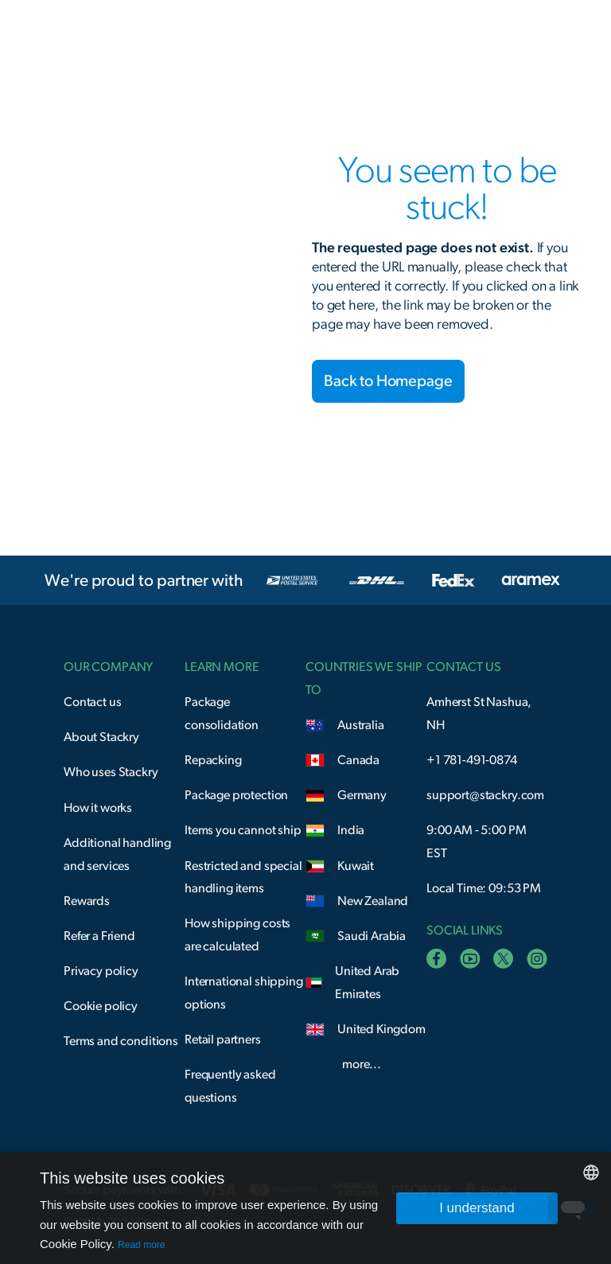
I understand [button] (477, 1207)
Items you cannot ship (243, 830)
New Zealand (372, 901)
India (350, 830)
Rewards (87, 901)
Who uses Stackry (111, 772)
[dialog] (305, 1208)
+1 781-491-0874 (471, 760)
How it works (98, 808)
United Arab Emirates (367, 983)
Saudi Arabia (371, 936)
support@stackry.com (485, 795)
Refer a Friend (99, 936)
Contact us (92, 702)
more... (361, 1064)
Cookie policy (101, 1006)
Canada (358, 760)
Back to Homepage (388, 381)
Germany (362, 795)
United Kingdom (381, 1029)
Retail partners (223, 1039)
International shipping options (244, 993)
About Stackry (101, 737)
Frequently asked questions (230, 1086)
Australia (360, 725)
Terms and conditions (121, 1041)
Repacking (213, 760)
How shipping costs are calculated (237, 935)
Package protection (236, 795)
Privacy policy (101, 971)
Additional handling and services (117, 854)
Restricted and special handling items (243, 877)
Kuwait (355, 866)
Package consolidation (222, 713)
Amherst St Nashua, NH (478, 713)
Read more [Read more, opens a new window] (141, 1244)
